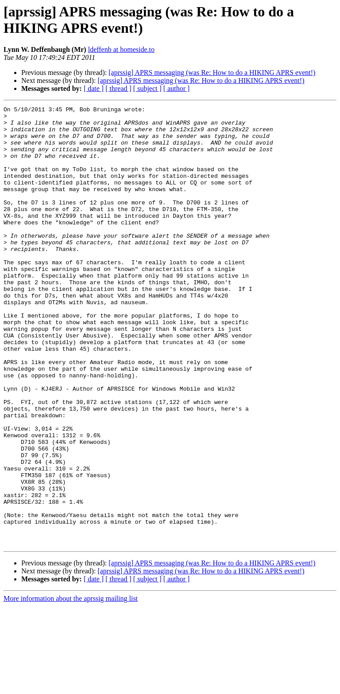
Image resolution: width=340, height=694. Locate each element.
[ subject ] (147, 88)
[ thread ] (118, 88)
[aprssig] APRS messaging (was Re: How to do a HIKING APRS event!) (211, 72)
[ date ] (94, 88)
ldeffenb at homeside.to (121, 49)
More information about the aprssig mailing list (71, 686)
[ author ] (176, 88)
